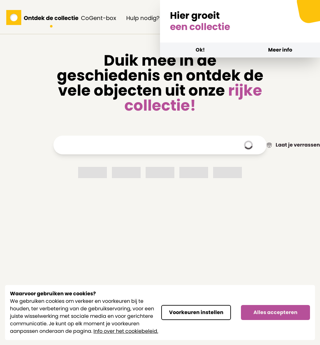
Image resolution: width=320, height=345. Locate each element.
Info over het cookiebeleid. (125, 331)
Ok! (200, 49)
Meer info (280, 49)
